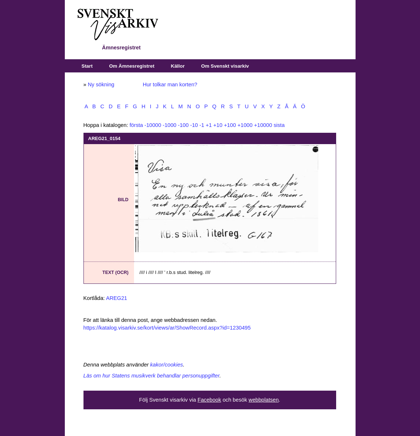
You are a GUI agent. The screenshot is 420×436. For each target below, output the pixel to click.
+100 (230, 125)
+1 (209, 125)
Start (87, 66)
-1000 (169, 125)
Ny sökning (101, 84)
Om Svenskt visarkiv (225, 66)
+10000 (263, 125)
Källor (178, 66)
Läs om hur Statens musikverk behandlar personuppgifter (151, 376)
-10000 (153, 125)
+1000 (244, 125)
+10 (217, 125)
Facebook (209, 400)
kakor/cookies (166, 365)
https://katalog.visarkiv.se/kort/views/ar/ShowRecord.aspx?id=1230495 (167, 328)
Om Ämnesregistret (132, 66)
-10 (194, 125)
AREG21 (116, 298)
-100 (183, 125)
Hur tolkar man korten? (170, 84)
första (136, 125)
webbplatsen (264, 400)
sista (279, 125)
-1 (202, 125)
